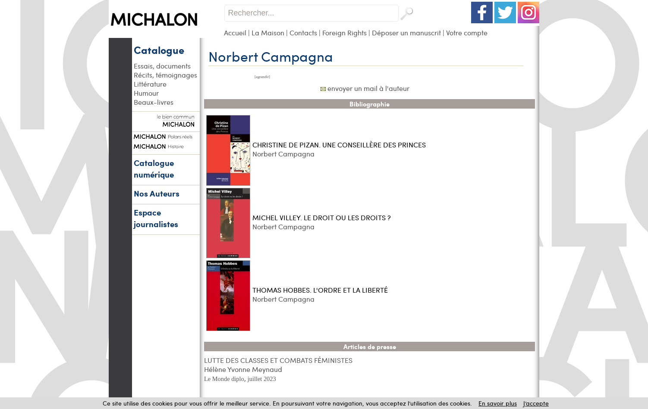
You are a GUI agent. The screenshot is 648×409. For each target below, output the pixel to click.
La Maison (268, 32)
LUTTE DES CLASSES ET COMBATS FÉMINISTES (278, 360)
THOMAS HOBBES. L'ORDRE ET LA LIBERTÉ (320, 289)
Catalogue (159, 49)
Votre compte (467, 32)
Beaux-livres (153, 101)
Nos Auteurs (156, 193)
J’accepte (536, 403)
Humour (146, 92)
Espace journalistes (156, 218)
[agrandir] (262, 77)
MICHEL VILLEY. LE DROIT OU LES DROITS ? (321, 217)
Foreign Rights (344, 32)
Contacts (303, 32)
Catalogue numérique (154, 168)
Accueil (235, 32)
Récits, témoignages (165, 74)
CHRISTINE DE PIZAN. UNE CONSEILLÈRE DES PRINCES (339, 144)
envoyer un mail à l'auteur (368, 88)
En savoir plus (497, 403)
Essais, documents (162, 65)
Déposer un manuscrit (406, 32)
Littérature (150, 83)
